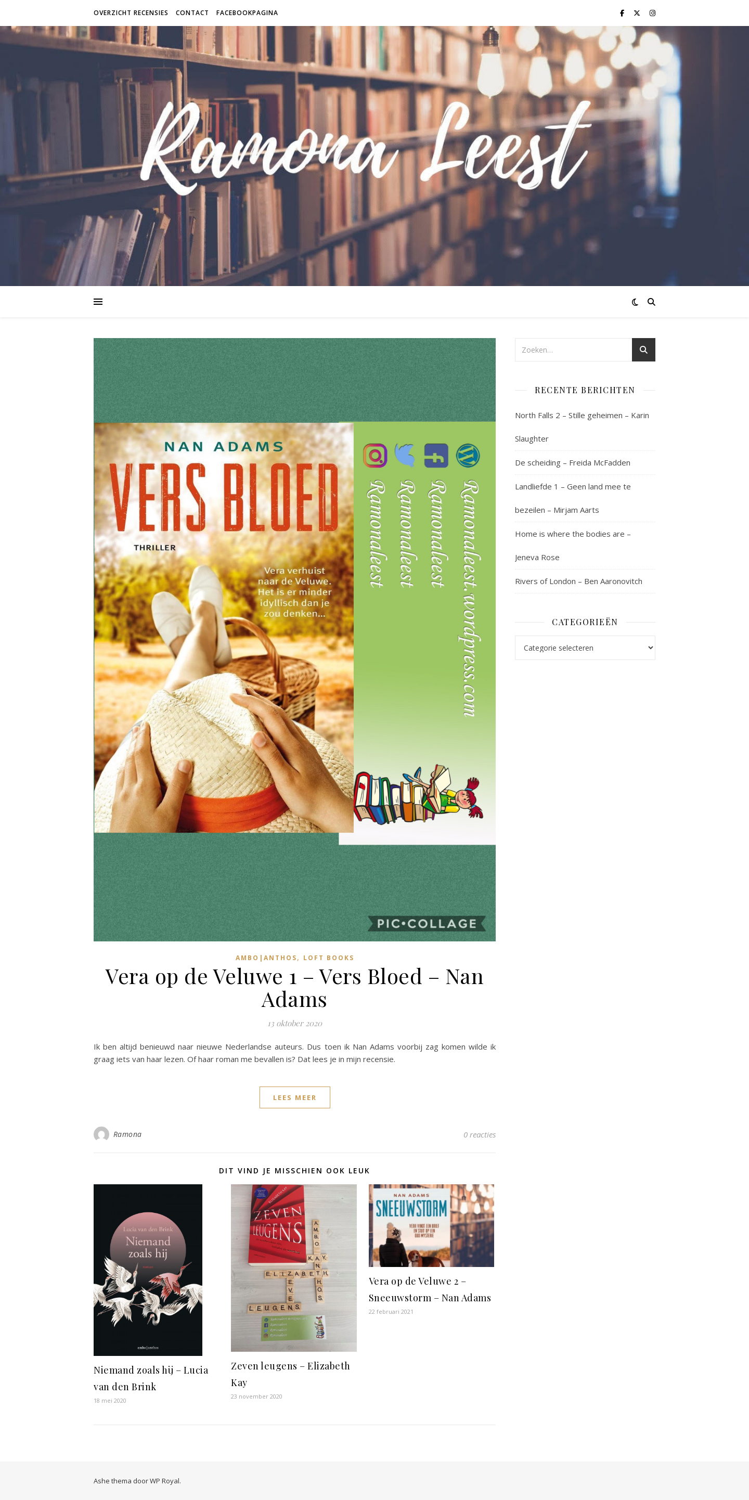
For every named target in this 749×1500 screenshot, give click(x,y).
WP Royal (164, 1480)
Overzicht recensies (131, 12)
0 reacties (479, 1134)
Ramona (127, 1134)
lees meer (295, 1097)
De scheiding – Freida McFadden (572, 462)
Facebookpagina (247, 12)
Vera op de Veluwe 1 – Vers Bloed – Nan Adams (295, 987)
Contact (192, 12)
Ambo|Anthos (266, 957)
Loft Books (328, 957)
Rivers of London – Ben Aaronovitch (578, 581)
